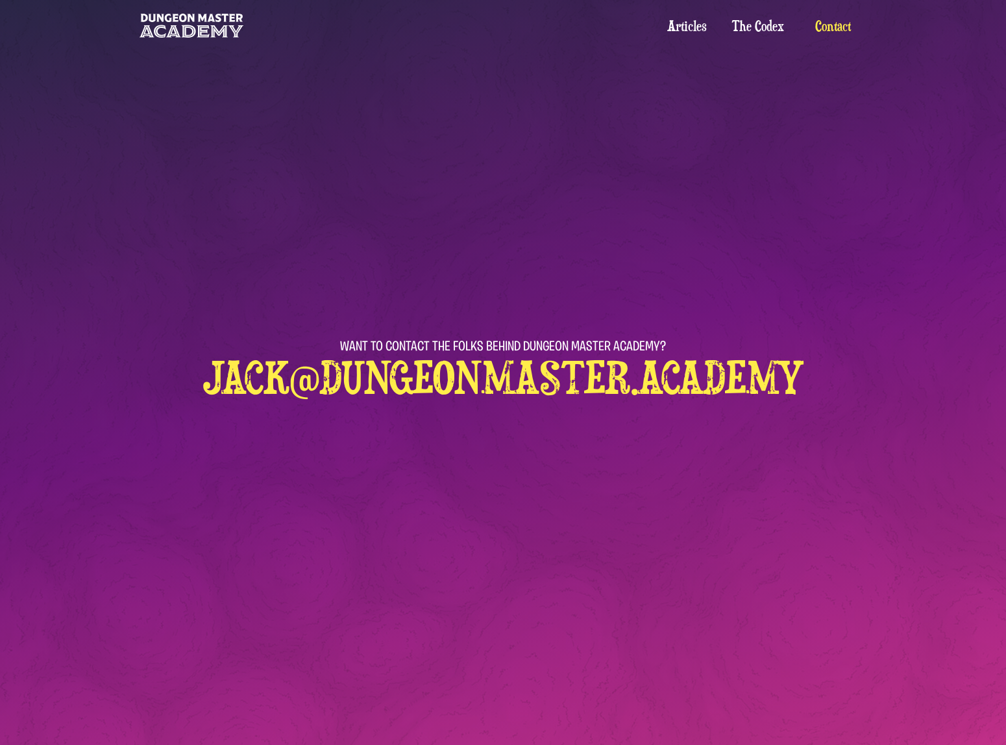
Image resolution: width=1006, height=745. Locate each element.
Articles (686, 26)
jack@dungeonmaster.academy (503, 377)
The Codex (758, 26)
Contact (833, 26)
